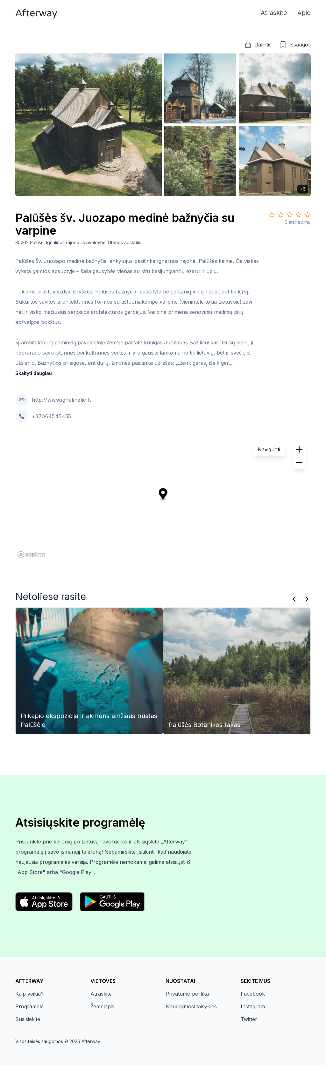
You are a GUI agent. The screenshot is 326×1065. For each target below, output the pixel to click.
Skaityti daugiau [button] (33, 373)
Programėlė (29, 1006)
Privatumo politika (187, 994)
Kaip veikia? (29, 994)
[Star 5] (307, 214)
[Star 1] (272, 214)
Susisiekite (27, 1019)
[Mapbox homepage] (31, 554)
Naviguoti (269, 449)
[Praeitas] (294, 599)
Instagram (253, 1006)
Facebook (253, 994)
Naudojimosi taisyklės (191, 1006)
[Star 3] (290, 214)
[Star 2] (281, 214)
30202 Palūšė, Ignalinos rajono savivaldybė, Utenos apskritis (78, 242)
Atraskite (101, 994)
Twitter (249, 1019)
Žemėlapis (102, 1006)
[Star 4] (298, 214)
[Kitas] (307, 599)
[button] (258, 44)
